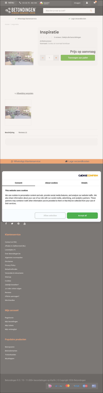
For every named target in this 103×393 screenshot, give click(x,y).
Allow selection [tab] (50, 216)
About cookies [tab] (51, 183)
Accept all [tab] (82, 216)
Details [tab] (84, 183)
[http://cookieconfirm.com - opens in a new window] (88, 175)
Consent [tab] (18, 183)
